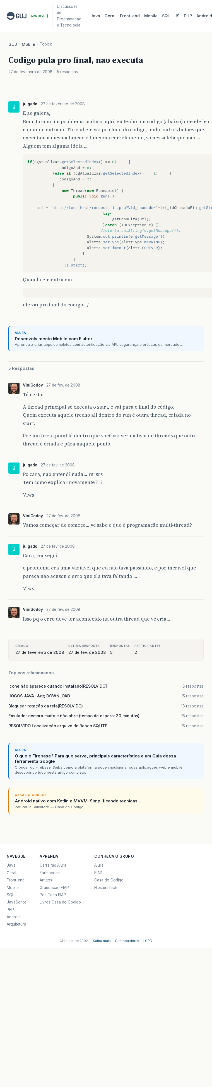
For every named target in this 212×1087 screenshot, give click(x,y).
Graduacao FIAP (54, 887)
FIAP (98, 873)
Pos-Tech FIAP (53, 895)
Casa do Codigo (109, 880)
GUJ (12, 44)
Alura (98, 865)
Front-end (16, 880)
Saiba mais (102, 941)
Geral (110, 15)
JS (176, 15)
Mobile (151, 15)
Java (95, 15)
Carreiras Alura (53, 865)
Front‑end (130, 15)
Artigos (46, 880)
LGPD (147, 941)
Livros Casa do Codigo (60, 902)
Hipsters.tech (105, 887)
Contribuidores (127, 941)
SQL (166, 15)
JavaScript (16, 902)
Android (14, 917)
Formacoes (50, 873)
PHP (188, 15)
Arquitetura (16, 924)
